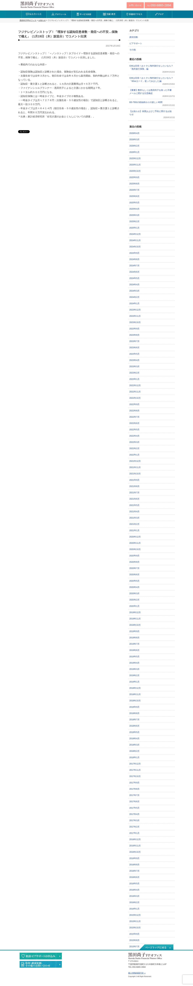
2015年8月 (134, 940)
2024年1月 (134, 303)
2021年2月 (134, 524)
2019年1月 (134, 682)
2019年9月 (134, 631)
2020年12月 (135, 536)
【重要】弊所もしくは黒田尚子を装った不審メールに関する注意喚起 (150, 91)
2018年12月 (135, 688)
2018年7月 (134, 719)
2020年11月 (135, 543)
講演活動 (133, 37)
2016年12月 (135, 839)
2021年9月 (134, 480)
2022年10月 (135, 398)
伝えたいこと (33, 14)
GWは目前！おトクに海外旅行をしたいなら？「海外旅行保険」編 (151, 67)
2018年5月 (134, 732)
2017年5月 (134, 808)
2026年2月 (134, 146)
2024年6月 (134, 272)
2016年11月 (135, 845)
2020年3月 (134, 593)
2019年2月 (134, 675)
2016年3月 (134, 896)
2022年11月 (135, 391)
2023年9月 (134, 328)
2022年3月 (134, 442)
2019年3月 (134, 669)
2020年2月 (134, 600)
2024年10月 (135, 246)
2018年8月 (134, 713)
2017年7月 (134, 795)
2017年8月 (134, 789)
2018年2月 (134, 751)
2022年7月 (134, 417)
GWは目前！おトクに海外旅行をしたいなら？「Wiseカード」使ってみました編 (151, 79)
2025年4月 (134, 209)
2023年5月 (134, 354)
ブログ (159, 14)
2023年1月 (134, 379)
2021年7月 (134, 492)
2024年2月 (134, 297)
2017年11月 (135, 770)
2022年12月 (135, 385)
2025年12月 (135, 158)
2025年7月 (134, 190)
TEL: (159, 5)
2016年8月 (134, 864)
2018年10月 (135, 700)
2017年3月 (134, 820)
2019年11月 (135, 618)
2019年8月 (134, 637)
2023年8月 (134, 335)
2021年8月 (134, 486)
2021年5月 (134, 505)
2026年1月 (134, 152)
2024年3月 (134, 291)
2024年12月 (135, 234)
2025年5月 (134, 202)
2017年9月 (134, 782)
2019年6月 (134, 650)
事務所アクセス (134, 14)
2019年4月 (134, 663)
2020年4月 (134, 587)
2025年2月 (134, 221)
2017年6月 (134, 801)
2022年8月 (134, 410)
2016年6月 (134, 877)
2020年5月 (134, 581)
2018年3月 (134, 745)
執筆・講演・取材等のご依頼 (41, 964)
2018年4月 (134, 738)
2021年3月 (134, 518)
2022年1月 (134, 455)
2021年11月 (135, 467)
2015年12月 (135, 915)
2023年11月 (135, 316)
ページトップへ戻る (156, 947)
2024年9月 (134, 253)
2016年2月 (134, 902)
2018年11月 (135, 694)
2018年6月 (134, 726)
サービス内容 (84, 14)
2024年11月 (135, 240)
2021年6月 (134, 499)
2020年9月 (134, 555)
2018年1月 (134, 757)
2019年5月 (134, 656)
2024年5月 (134, 278)
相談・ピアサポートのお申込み (41, 956)
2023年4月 (134, 360)
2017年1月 (134, 833)
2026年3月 (134, 139)
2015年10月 (135, 927)
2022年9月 (134, 404)
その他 (132, 49)
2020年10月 (135, 549)
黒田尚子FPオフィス (37, 5)
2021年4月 (134, 511)
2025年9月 (134, 177)
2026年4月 (134, 133)
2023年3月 (134, 366)
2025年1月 (134, 228)
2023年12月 (135, 310)
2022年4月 (134, 436)
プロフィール (59, 14)
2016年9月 (134, 858)
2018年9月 (134, 707)
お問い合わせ (135, 5)
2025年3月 (134, 215)
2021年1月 (134, 530)
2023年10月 (135, 322)
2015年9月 (134, 934)
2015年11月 (135, 921)
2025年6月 (134, 196)
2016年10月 (135, 852)
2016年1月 (134, 908)
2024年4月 (134, 284)
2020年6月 (134, 574)
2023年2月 (134, 373)
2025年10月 (135, 171)
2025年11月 (135, 164)
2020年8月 (134, 562)
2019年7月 (134, 644)
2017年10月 (135, 776)
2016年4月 (134, 890)
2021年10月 (135, 473)
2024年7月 (134, 265)
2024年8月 (134, 259)
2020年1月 (134, 606)
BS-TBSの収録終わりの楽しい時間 (145, 102)
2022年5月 (134, 429)
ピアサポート (135, 43)
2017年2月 (134, 827)
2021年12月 (135, 461)
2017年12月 (135, 763)
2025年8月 (134, 183)
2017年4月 (134, 814)
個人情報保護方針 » (137, 973)
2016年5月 (134, 883)
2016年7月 (134, 871)
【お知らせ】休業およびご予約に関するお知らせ (150, 113)
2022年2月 (134, 448)
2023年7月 (134, 341)
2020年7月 (134, 568)
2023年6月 (134, 347)
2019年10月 (135, 625)
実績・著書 (109, 14)
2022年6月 (134, 423)
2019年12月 (135, 612)
